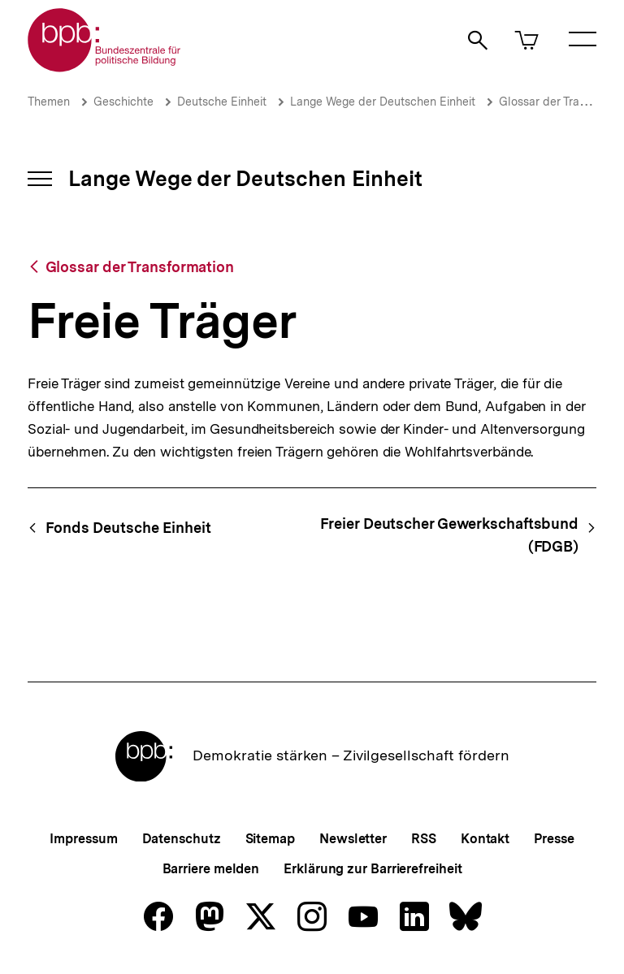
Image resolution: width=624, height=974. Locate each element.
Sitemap (270, 838)
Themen (49, 101)
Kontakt (485, 838)
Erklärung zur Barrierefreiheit (373, 869)
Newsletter (353, 838)
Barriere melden (211, 869)
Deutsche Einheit (221, 101)
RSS (423, 838)
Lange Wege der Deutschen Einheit (382, 101)
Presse (554, 838)
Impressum (83, 838)
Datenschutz (181, 838)
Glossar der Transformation (140, 266)
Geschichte (123, 101)
